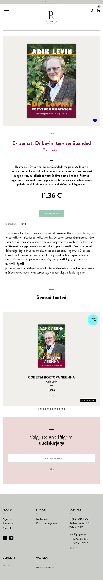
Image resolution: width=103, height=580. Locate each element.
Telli (51, 469)
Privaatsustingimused (47, 523)
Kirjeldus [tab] (10, 224)
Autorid (7, 528)
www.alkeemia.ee (45, 567)
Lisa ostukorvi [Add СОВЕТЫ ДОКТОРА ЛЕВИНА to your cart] (88, 400)
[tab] (38, 409)
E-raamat (51, 133)
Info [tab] (23, 224)
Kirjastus (7, 519)
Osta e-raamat (51, 213)
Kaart (73, 548)
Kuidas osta (42, 519)
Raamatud (8, 523)
